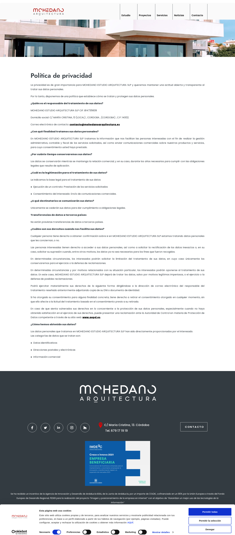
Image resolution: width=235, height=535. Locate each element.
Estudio (126, 15)
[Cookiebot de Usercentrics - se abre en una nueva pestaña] (19, 529)
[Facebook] (32, 427)
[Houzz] (85, 427)
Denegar (209, 526)
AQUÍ (130, 519)
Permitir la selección (210, 517)
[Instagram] (71, 427)
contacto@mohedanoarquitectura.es (95, 124)
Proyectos (145, 15)
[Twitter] (45, 427)
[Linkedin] (58, 427)
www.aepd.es (91, 317)
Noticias (179, 15)
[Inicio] (48, 11)
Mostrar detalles (161, 529)
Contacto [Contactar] (194, 427)
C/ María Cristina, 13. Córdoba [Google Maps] (126, 425)
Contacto (197, 15)
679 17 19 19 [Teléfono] (119, 431)
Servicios (162, 15)
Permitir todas (210, 508)
